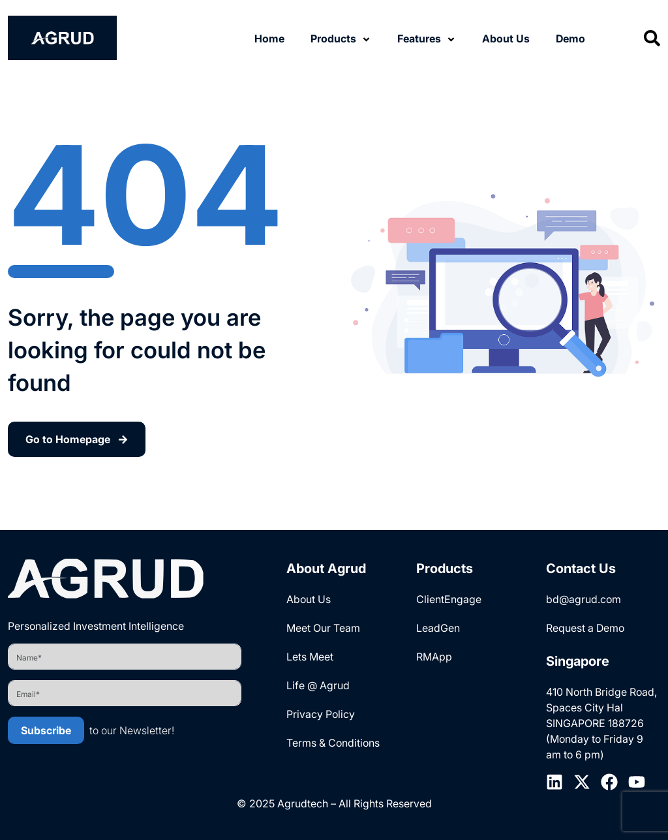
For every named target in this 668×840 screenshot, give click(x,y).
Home (269, 38)
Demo (570, 38)
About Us (506, 38)
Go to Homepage (76, 439)
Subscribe (46, 730)
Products (333, 38)
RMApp (434, 656)
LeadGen (438, 627)
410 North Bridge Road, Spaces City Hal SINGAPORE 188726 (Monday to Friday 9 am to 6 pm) (601, 723)
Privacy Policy (320, 714)
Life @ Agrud (318, 685)
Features (419, 38)
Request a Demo (585, 627)
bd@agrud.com (583, 599)
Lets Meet (309, 656)
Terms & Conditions (333, 742)
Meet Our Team (323, 627)
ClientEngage (448, 599)
